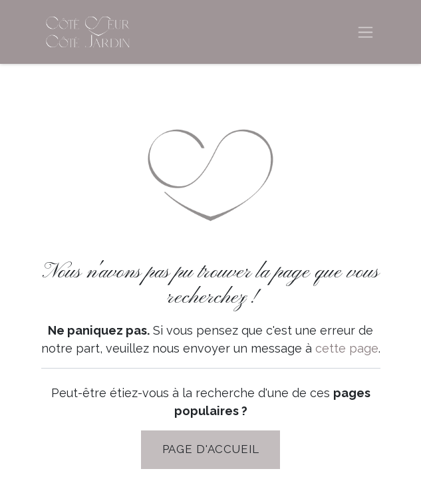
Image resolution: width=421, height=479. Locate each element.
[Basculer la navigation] (365, 32)
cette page (346, 348)
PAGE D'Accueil (210, 449)
